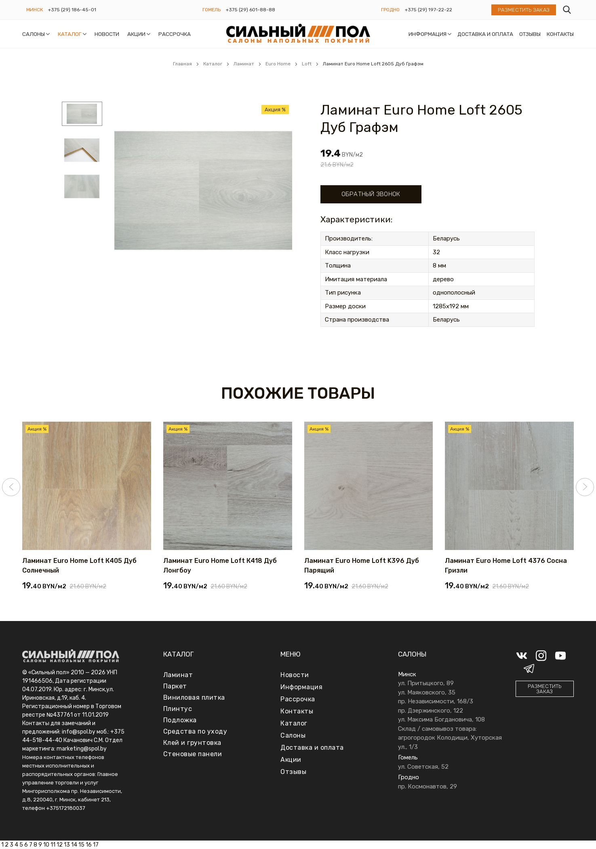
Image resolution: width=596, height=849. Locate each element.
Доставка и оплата (485, 34)
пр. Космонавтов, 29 (427, 786)
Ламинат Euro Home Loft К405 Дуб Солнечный (79, 565)
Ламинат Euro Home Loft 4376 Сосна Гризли (506, 565)
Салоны (33, 34)
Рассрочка (174, 34)
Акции (136, 34)
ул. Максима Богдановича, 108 (441, 719)
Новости (107, 34)
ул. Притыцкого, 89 (426, 683)
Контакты (560, 34)
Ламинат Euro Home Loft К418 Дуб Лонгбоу (220, 565)
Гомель (211, 10)
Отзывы (530, 34)
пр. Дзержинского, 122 (430, 710)
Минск (34, 10)
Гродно (390, 10)
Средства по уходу (195, 731)
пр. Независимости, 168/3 (435, 701)
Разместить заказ (524, 10)
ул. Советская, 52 (423, 766)
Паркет (175, 686)
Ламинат (178, 675)
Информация (427, 34)
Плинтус (177, 709)
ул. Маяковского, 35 (426, 692)
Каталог (70, 34)
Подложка (180, 720)
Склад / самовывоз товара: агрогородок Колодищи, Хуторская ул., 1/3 (450, 738)
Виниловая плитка (194, 697)
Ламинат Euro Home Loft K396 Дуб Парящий (361, 565)
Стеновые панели (192, 754)
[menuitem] (82, 115)
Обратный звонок (370, 194)
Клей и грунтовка (192, 743)
